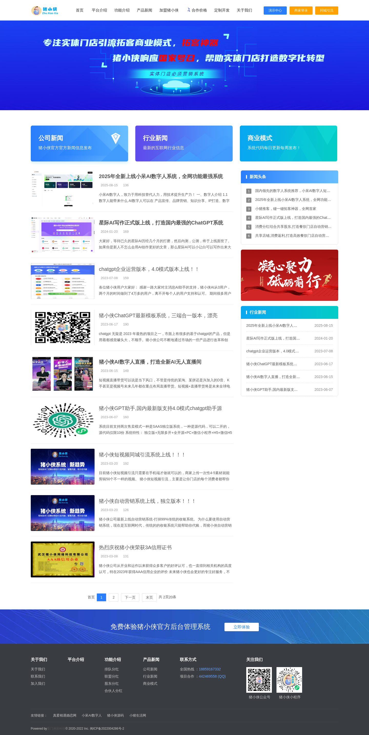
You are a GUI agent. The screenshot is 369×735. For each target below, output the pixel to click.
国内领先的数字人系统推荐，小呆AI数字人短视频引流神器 (301, 191)
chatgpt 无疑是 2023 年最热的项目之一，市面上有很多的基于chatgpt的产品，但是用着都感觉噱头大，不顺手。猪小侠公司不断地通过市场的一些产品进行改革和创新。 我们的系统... (164, 340)
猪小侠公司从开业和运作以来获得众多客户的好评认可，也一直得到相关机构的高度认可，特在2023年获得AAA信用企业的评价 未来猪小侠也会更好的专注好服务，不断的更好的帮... (165, 572)
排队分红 (112, 669)
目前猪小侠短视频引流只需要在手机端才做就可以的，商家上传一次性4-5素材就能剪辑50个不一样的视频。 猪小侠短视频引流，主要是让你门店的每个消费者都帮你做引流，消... (164, 479)
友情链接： (39, 715)
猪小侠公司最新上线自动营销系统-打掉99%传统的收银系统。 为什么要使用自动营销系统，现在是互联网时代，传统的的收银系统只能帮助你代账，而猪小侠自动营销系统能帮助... (165, 525)
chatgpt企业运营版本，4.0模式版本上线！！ (149, 269)
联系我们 (38, 676)
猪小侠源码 (115, 715)
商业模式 (150, 683)
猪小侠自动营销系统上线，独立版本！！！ (147, 501)
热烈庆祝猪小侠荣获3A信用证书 (135, 547)
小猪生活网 (137, 715)
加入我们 (38, 683)
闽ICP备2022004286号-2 (107, 728)
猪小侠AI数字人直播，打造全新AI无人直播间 (281, 377)
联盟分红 (112, 676)
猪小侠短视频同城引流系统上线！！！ (142, 454)
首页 (80, 10)
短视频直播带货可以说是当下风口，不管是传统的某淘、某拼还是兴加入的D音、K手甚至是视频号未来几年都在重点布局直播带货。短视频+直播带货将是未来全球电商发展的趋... (164, 386)
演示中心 (275, 10)
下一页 (130, 597)
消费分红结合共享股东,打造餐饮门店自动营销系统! (295, 226)
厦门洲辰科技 (56, 728)
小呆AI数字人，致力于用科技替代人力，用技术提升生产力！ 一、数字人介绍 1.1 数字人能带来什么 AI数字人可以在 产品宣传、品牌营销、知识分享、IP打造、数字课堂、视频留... (164, 200)
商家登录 (301, 10)
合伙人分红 (113, 691)
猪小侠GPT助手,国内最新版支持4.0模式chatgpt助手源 (160, 408)
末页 (149, 597)
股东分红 (112, 683)
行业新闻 (150, 676)
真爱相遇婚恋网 (64, 715)
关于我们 (38, 669)
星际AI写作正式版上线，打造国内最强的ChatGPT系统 (298, 218)
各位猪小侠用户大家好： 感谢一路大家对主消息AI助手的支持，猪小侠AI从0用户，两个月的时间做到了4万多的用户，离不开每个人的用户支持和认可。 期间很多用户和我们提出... (165, 293)
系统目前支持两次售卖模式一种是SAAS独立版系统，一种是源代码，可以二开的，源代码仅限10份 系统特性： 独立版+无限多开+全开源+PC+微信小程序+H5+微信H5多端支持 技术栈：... (165, 432)
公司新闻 (150, 669)
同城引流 (326, 10)
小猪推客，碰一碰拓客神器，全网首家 (285, 209)
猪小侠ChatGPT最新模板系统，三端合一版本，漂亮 (158, 315)
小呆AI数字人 (91, 715)
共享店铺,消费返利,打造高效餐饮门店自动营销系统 (295, 235)
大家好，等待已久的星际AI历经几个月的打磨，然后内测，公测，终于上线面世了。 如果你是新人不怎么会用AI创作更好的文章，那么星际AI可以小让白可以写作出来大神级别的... (165, 247)
